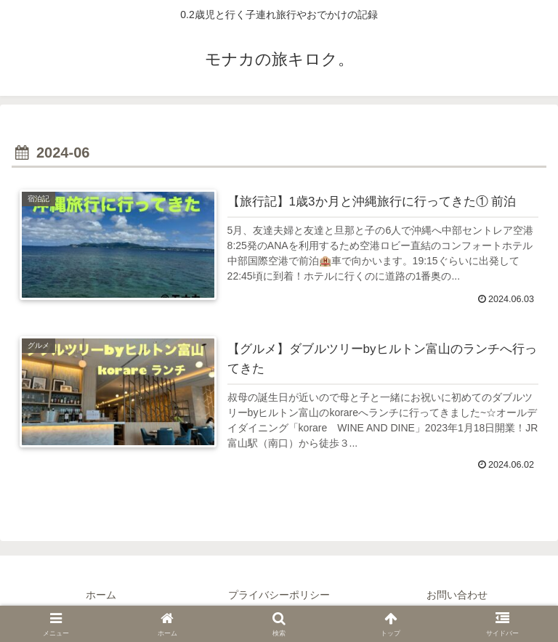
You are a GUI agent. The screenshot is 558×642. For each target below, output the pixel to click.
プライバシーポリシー (279, 595)
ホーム (101, 595)
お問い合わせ (457, 595)
